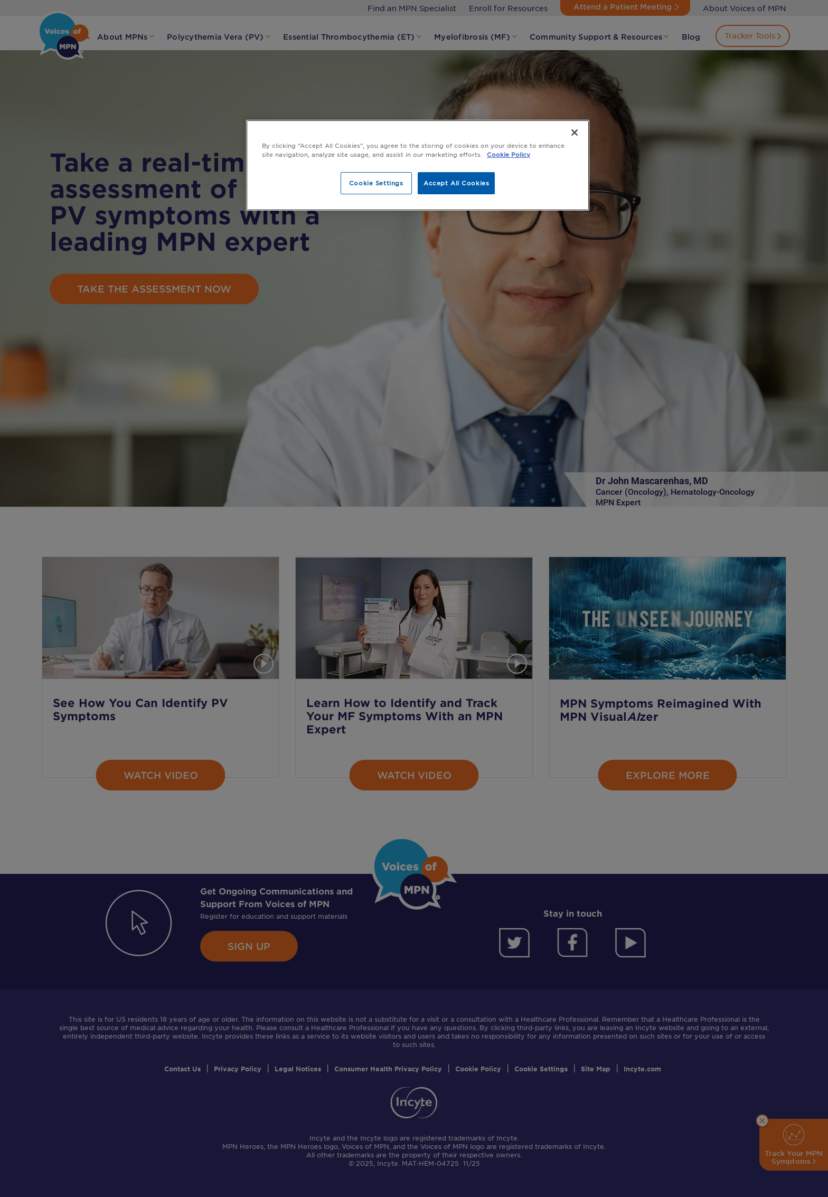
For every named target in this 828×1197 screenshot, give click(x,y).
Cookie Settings (376, 182)
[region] (417, 165)
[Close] (574, 132)
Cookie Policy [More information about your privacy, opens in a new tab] (508, 154)
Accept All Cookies (456, 182)
